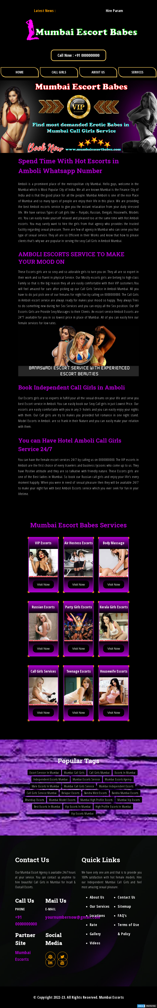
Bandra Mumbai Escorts (125, 793)
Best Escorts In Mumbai (47, 806)
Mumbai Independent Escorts (116, 786)
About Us (97, 897)
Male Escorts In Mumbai (45, 786)
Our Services (100, 906)
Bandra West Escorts (95, 793)
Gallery (95, 933)
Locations (97, 915)
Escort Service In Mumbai (44, 772)
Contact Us (126, 897)
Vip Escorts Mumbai (82, 813)
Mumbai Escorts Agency (118, 779)
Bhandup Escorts (34, 800)
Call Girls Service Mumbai (42, 793)
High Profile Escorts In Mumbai (113, 806)
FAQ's (122, 915)
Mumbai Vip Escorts (128, 800)
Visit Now (43, 584)
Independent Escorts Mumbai (50, 779)
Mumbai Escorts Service (86, 779)
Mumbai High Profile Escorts (96, 800)
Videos (95, 942)
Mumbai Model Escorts (62, 800)
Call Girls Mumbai (99, 772)
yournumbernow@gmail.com (72, 917)
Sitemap (124, 906)
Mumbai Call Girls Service (79, 786)
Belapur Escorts (70, 793)
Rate (93, 924)
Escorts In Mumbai (125, 772)
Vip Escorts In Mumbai (78, 806)
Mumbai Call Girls (74, 772)
